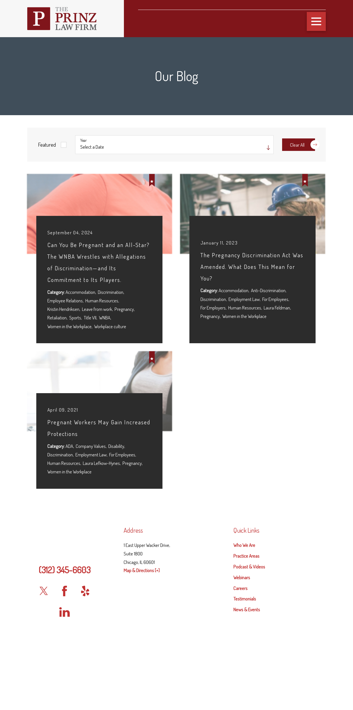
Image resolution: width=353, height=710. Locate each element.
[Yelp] (85, 591)
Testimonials (244, 599)
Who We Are (244, 545)
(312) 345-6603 (64, 570)
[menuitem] (279, 545)
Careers (240, 588)
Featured (47, 144)
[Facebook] (64, 591)
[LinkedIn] (64, 612)
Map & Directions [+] (142, 570)
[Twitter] (43, 591)
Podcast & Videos (249, 567)
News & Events (246, 609)
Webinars (241, 577)
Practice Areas (246, 556)
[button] (316, 21)
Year (83, 140)
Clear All (302, 144)
